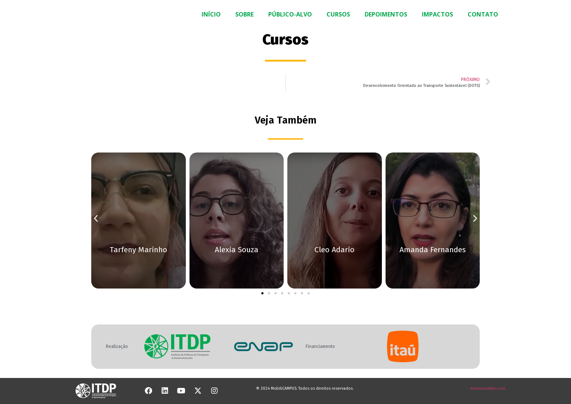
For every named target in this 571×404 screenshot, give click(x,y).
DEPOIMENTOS (386, 14)
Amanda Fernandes (432, 249)
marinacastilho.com (487, 388)
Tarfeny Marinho (138, 249)
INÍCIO (211, 14)
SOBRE (244, 14)
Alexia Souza (236, 249)
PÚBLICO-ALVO (290, 14)
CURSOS (338, 14)
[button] (95, 218)
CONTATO (483, 14)
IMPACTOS (437, 14)
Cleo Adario (334, 249)
